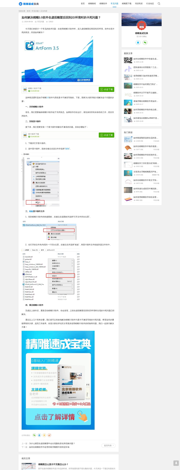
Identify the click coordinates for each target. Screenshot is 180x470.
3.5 (47, 98)
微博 (49, 435)
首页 (83, 4)
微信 (34, 435)
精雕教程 (92, 4)
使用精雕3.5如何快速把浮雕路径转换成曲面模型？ (154, 76)
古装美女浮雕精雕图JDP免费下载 (147, 172)
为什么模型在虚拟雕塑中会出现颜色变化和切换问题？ (52, 443)
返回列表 (108, 445)
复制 (67, 149)
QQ (39, 435)
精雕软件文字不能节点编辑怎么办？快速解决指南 (154, 93)
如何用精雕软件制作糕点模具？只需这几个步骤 (153, 110)
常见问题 (114, 4)
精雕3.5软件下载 (35, 88)
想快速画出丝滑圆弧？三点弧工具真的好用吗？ (153, 67)
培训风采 (139, 4)
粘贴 (31, 211)
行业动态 (150, 4)
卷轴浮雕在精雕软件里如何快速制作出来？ (151, 101)
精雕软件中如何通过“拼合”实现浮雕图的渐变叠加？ (155, 84)
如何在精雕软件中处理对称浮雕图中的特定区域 (49, 447)
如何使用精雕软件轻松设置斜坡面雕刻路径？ (152, 197)
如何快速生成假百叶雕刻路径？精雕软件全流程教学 (155, 189)
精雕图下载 (126, 4)
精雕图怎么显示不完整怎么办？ (53, 464)
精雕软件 (103, 4)
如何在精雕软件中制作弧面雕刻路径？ (149, 146)
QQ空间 (44, 435)
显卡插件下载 (33, 134)
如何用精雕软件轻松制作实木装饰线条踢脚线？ (153, 155)
